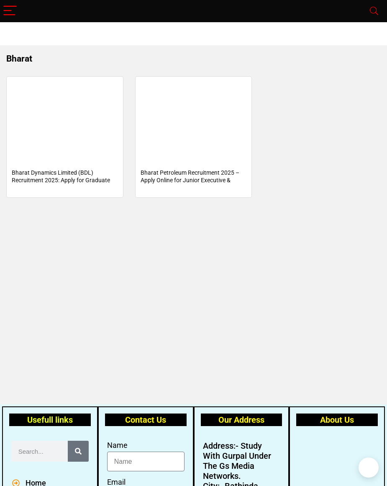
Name (117, 445)
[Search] (374, 11)
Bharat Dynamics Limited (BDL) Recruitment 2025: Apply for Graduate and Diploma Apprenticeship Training (61, 182)
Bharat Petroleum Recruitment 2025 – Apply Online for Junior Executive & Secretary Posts (190, 182)
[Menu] (10, 11)
